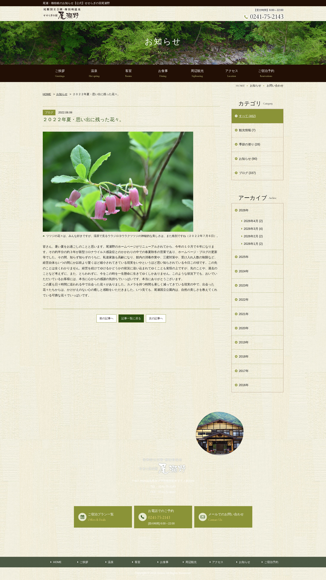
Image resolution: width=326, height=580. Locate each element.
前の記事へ (106, 318)
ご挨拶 (84, 562)
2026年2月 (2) (253, 236)
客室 (137, 562)
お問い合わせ (275, 85)
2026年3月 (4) (253, 228)
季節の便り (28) (249, 144)
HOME (240, 85)
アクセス (217, 562)
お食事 (164, 562)
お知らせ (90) (248, 158)
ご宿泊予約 (271, 562)
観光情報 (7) (247, 130)
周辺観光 (191, 562)
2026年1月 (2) (253, 243)
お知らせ (255, 85)
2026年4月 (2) (253, 221)
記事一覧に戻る (131, 318)
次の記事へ (156, 318)
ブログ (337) (247, 173)
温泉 (110, 562)
